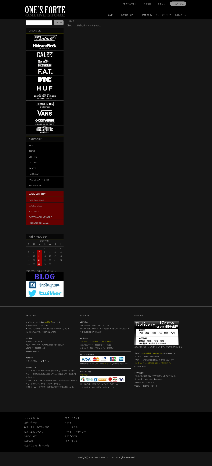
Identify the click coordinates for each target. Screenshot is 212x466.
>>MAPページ (44, 361)
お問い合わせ (180, 15)
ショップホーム (31, 418)
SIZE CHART (30, 436)
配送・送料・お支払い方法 (36, 427)
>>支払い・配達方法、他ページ (146, 386)
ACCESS (28, 441)
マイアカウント (130, 4)
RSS (67, 436)
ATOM (74, 436)
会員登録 (147, 4)
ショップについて (163, 15)
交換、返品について (33, 431)
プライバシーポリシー (75, 431)
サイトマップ (71, 441)
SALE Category (37, 194)
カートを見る (71, 427)
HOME (110, 15)
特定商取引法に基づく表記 (36, 445)
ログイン (161, 4)
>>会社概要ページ (32, 351)
